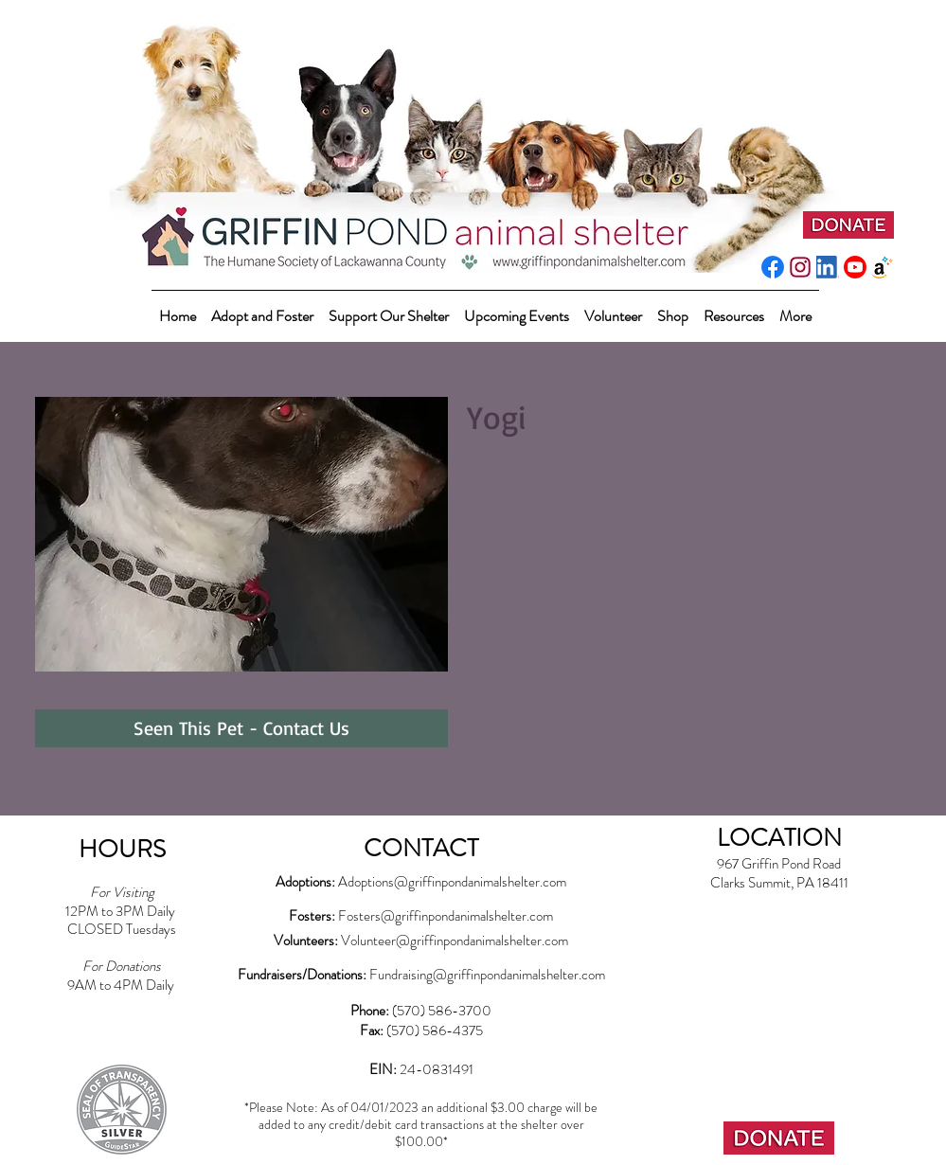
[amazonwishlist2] (882, 267)
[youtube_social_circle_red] (855, 267)
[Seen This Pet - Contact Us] (241, 728)
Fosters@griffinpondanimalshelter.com (445, 915)
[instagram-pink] (800, 267)
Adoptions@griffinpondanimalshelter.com (452, 881)
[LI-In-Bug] (827, 267)
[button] (388, 307)
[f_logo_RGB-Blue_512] (772, 267)
